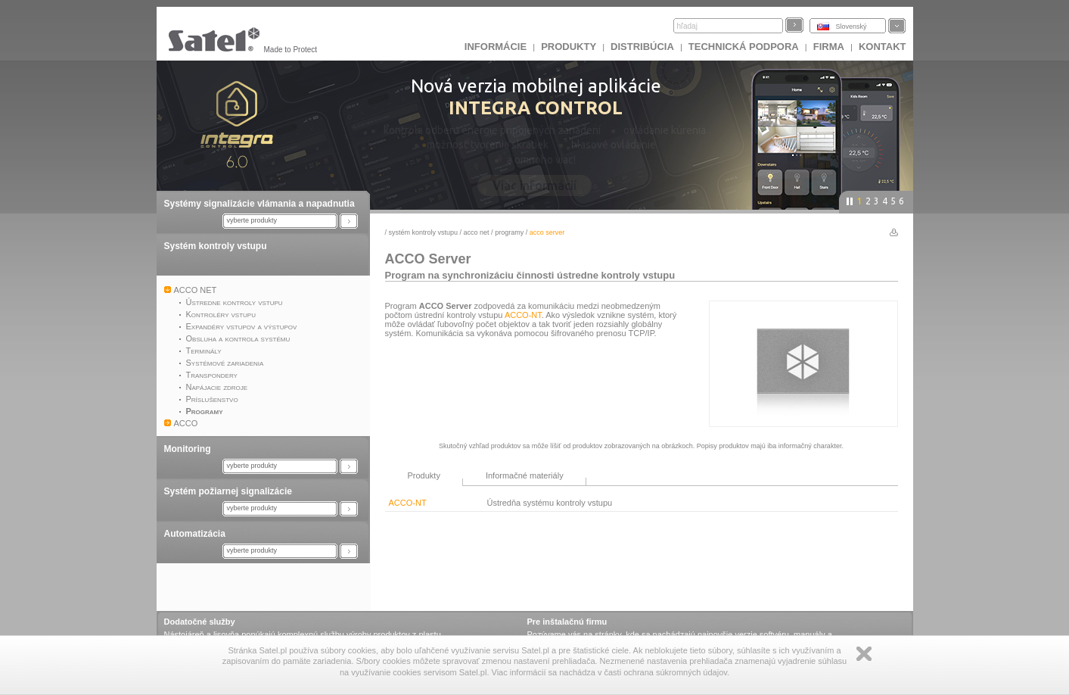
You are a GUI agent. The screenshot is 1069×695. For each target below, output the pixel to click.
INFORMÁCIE (496, 46)
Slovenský (851, 26)
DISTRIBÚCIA (642, 46)
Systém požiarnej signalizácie (228, 491)
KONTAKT (882, 46)
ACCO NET (476, 232)
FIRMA (828, 46)
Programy (509, 232)
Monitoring (187, 449)
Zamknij (864, 654)
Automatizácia (194, 533)
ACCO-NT (523, 314)
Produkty (568, 46)
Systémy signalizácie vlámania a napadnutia (259, 203)
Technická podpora (743, 46)
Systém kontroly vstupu (215, 246)
